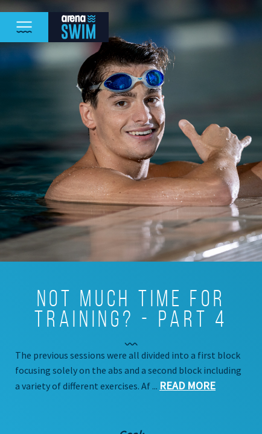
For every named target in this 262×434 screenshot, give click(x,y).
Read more (187, 385)
